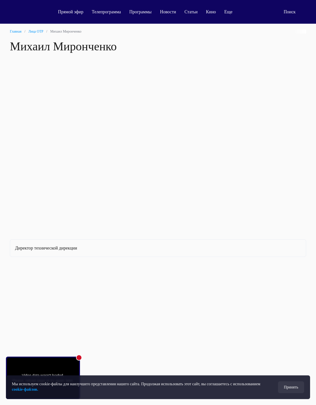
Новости (168, 11)
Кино (211, 11)
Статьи (191, 11)
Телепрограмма (106, 11)
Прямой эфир (70, 11)
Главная (15, 31)
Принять (291, 387)
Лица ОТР (35, 31)
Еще (231, 11)
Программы (140, 11)
